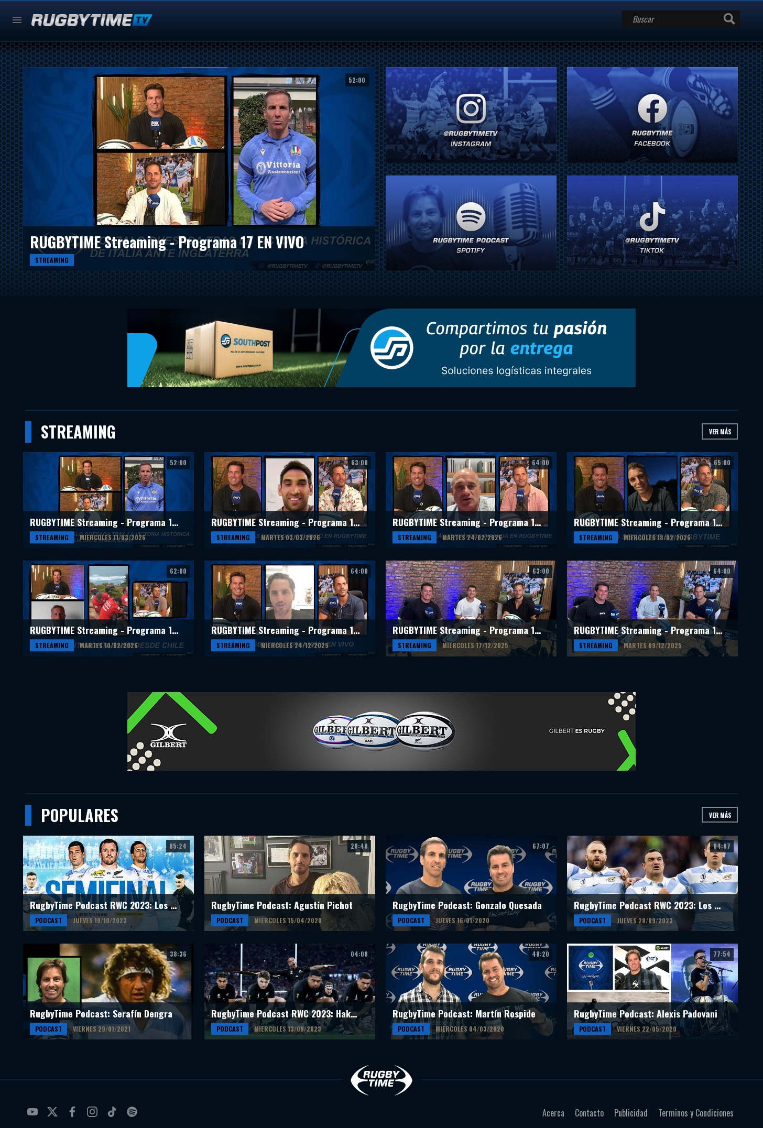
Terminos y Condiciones (696, 1113)
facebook (74, 1116)
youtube (34, 1116)
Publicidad (631, 1113)
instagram (94, 1116)
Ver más (720, 431)
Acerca (553, 1113)
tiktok (114, 1116)
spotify (133, 1116)
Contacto (589, 1113)
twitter (54, 1116)
